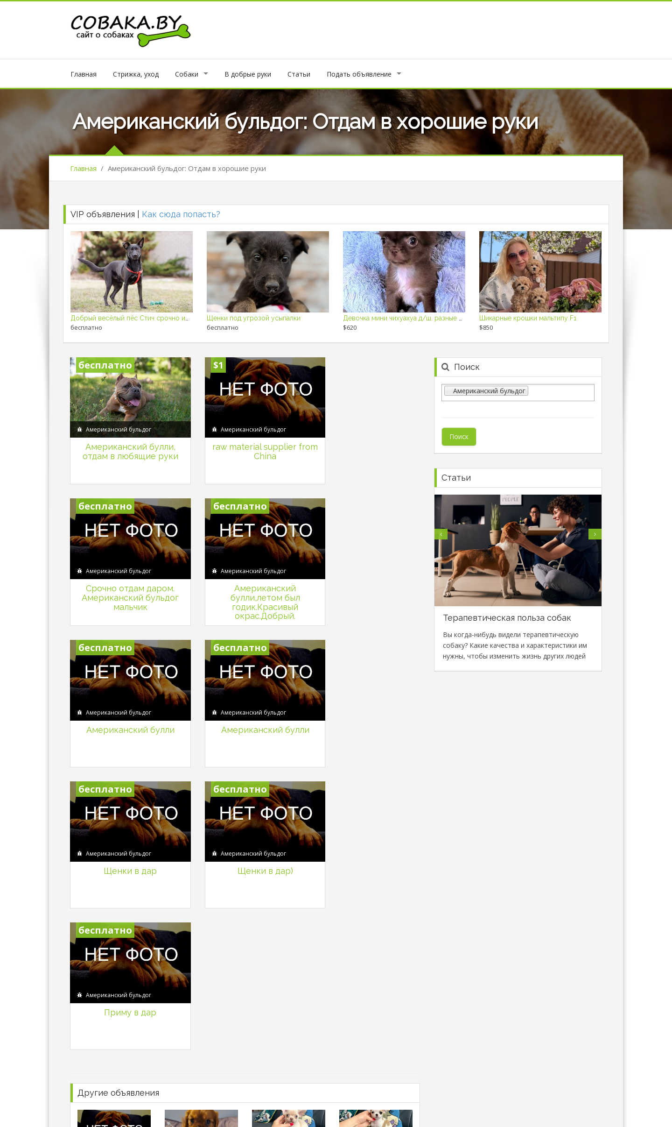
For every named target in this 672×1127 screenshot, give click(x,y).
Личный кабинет (307, 1112)
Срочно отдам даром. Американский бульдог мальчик (366, 447)
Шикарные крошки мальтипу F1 (527, 318)
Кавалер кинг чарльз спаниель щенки (222, 854)
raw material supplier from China (245, 442)
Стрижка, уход (136, 74)
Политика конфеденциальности (481, 1112)
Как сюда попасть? (181, 214)
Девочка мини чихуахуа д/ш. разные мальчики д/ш (422, 318)
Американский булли (245, 570)
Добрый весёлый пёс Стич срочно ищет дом (141, 318)
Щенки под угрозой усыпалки (254, 318)
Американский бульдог (118, 421)
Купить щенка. (99, 854)
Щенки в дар (123, 703)
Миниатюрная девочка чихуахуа (127, 933)
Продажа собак (574, 1112)
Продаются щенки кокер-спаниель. (394, 933)
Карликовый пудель (283, 933)
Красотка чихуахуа (368, 854)
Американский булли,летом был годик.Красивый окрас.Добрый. (123, 584)
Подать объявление (359, 74)
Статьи (298, 74)
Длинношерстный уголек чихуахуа (219, 933)
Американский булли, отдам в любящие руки (123, 442)
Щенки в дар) (245, 703)
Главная (83, 74)
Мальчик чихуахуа (279, 854)
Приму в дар (366, 703)
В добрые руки (247, 74)
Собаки (186, 74)
